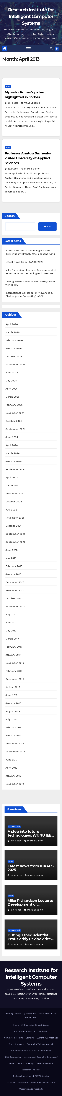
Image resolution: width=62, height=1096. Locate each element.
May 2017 (10, 630)
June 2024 (11, 437)
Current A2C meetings (47, 1038)
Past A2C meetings (25, 1063)
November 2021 (14, 517)
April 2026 (11, 324)
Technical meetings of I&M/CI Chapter (31, 1076)
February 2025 (14, 404)
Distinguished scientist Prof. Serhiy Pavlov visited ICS (30, 939)
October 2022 (13, 501)
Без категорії (14, 827)
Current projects (16, 1044)
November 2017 (14, 590)
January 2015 (13, 703)
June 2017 (11, 622)
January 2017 (13, 654)
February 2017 (13, 646)
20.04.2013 (13, 169)
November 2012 (14, 783)
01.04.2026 (16, 841)
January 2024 (13, 461)
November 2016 (14, 662)
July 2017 (10, 614)
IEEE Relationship (13, 1057)
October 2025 (13, 356)
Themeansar (31, 1017)
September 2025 (15, 364)
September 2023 (15, 469)
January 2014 (13, 735)
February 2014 (13, 727)
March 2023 (12, 485)
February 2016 (13, 670)
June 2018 (11, 550)
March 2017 (12, 638)
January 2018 (13, 574)
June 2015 (11, 695)
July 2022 (11, 509)
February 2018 (13, 566)
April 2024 (11, 445)
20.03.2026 (17, 944)
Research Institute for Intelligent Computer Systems (31, 16)
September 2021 (15, 533)
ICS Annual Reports (20, 1050)
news (8, 86)
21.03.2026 (16, 910)
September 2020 (15, 541)
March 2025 (12, 396)
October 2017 (13, 598)
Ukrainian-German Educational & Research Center (31, 1082)
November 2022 (14, 493)
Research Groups (45, 1063)
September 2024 (15, 429)
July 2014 (11, 719)
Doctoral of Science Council (40, 1044)
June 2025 (11, 372)
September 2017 (15, 606)
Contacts (30, 1038)
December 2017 (14, 582)
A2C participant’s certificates (35, 1025)
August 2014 (12, 711)
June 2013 (11, 759)
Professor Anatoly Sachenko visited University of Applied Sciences (28, 158)
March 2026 (12, 332)
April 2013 (11, 767)
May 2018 (10, 558)
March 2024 (12, 453)
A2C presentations (23, 1031)
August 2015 (12, 687)
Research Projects (31, 1070)
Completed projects (13, 1038)
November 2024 (14, 412)
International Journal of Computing (40, 1057)
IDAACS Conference (41, 1050)
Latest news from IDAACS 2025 (24, 261)
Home (16, 1025)
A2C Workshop (41, 1031)
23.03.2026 (17, 875)
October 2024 (13, 421)
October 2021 (13, 525)
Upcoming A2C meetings (31, 1089)
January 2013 (13, 775)
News (11, 1063)
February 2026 (14, 340)
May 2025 (11, 380)
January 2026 (13, 348)
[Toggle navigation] (28, 48)
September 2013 (15, 751)
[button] (51, 48)
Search (10, 216)
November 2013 (14, 743)
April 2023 (11, 477)
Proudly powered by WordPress (21, 1013)
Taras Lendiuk (30, 103)
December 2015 (14, 679)
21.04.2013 (13, 103)
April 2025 (11, 388)
